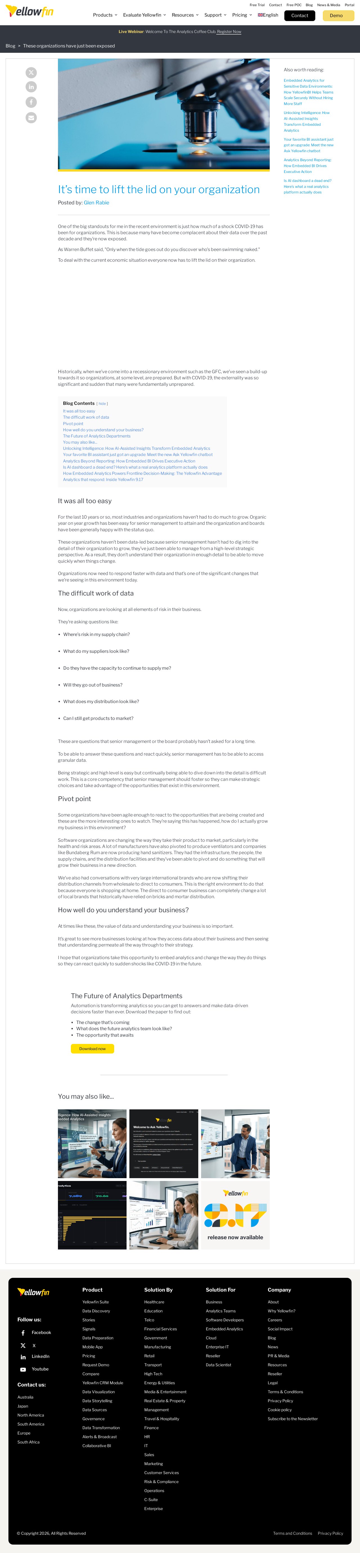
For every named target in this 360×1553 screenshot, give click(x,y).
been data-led (131, 542)
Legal (273, 1382)
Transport (153, 1364)
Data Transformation (101, 1427)
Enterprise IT (217, 1346)
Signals (88, 1328)
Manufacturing (157, 1346)
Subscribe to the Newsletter (293, 1418)
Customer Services (161, 1472)
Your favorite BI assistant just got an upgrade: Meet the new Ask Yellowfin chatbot (309, 145)
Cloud (211, 1337)
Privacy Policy (280, 1400)
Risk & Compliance (161, 1481)
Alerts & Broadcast (99, 1436)
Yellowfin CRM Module (102, 1382)
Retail (149, 1355)
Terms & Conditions (285, 1391)
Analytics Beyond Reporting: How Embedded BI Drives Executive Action (308, 166)
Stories (88, 1319)
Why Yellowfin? (281, 1310)
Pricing (88, 1355)
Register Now (228, 28)
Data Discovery (96, 1310)
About (273, 1301)
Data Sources (94, 1409)
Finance (151, 1427)
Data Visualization (98, 1391)
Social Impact (280, 1328)
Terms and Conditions (292, 1533)
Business (214, 1301)
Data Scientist (218, 1364)
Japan (22, 1406)
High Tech (153, 1373)
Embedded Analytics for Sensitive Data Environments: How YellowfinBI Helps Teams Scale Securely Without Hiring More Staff (309, 92)
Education (153, 1310)
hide (102, 404)
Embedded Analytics (224, 1328)
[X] (48, 1345)
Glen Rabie (96, 203)
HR (147, 1436)
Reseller (213, 1355)
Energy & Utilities (159, 1382)
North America (30, 1415)
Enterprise (153, 1508)
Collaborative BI (96, 1445)
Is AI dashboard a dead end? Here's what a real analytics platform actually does (308, 187)
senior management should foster (169, 779)
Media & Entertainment (165, 1391)
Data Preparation (97, 1337)
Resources (277, 1364)
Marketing (153, 1463)
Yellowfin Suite (95, 1301)
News (273, 1346)
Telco (149, 1319)
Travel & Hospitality (161, 1418)
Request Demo (95, 1364)
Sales (149, 1454)
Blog (10, 46)
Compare (90, 1373)
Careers (275, 1319)
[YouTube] (48, 1370)
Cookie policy (280, 1409)
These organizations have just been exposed (69, 46)
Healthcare (154, 1301)
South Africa (28, 1442)
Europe (23, 1433)
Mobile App (92, 1346)
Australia (25, 1397)
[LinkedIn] (48, 1357)
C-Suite (151, 1499)
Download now (92, 1048)
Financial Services (160, 1328)
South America (30, 1424)
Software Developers (225, 1319)
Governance (93, 1418)
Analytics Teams (221, 1310)
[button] (105, 15)
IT (146, 1445)
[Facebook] (48, 1334)
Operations (154, 1490)
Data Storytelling (97, 1400)
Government (155, 1337)
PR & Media (278, 1355)
